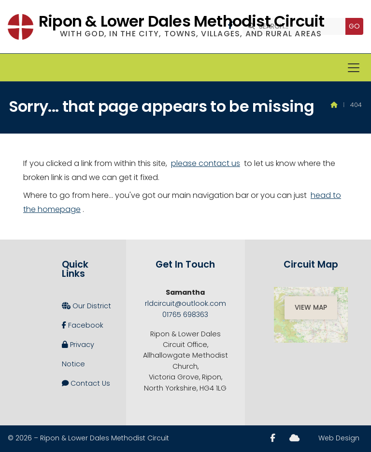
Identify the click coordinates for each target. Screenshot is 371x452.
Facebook (82, 325)
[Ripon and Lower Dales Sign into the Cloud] (294, 438)
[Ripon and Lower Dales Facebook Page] (272, 438)
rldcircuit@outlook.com (185, 303)
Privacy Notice (78, 352)
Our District (86, 306)
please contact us (205, 163)
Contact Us (86, 383)
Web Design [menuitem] (338, 438)
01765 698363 (185, 314)
